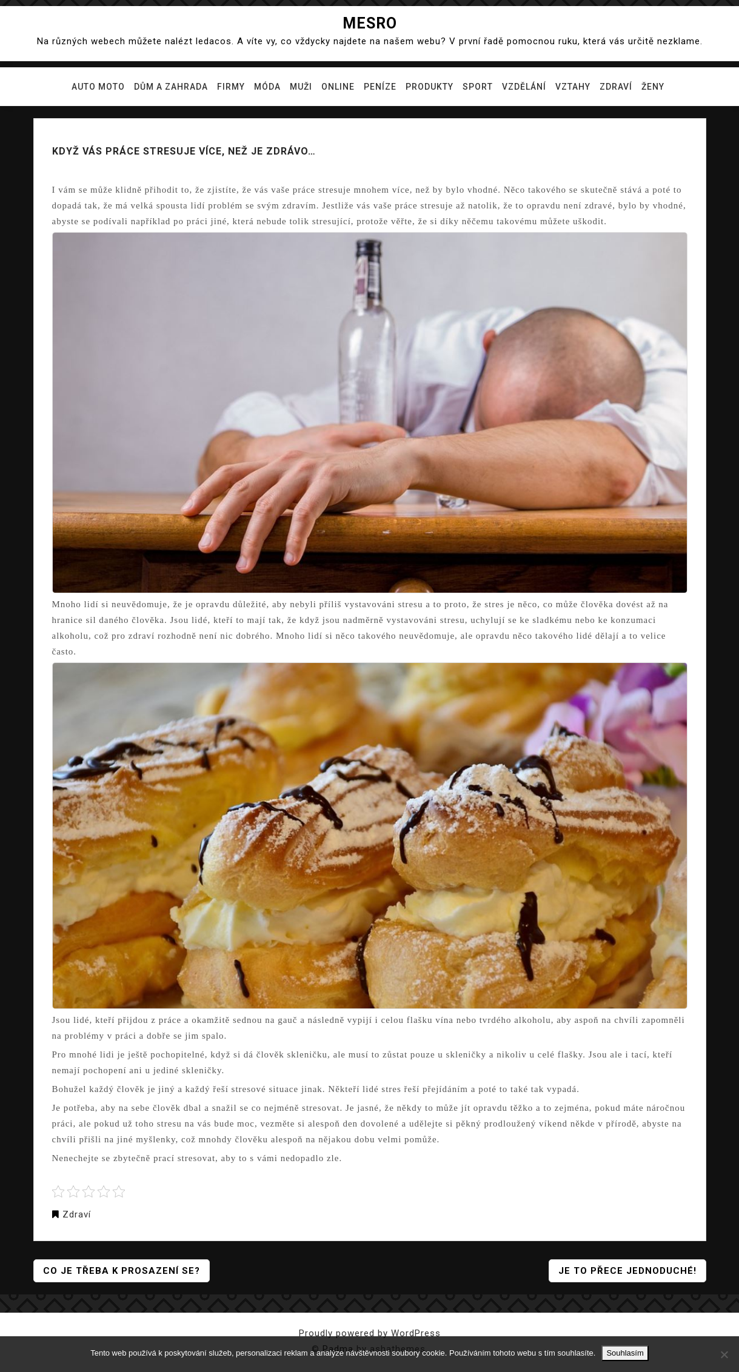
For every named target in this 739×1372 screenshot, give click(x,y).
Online (338, 87)
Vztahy (572, 87)
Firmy (231, 87)
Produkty (429, 87)
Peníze (380, 87)
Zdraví (616, 87)
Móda (267, 87)
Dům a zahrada (171, 87)
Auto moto (98, 87)
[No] (724, 1354)
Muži (301, 87)
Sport (478, 87)
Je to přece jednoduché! (627, 1270)
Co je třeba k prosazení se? (121, 1270)
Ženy (652, 87)
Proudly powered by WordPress (370, 1333)
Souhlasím (624, 1352)
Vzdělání (524, 87)
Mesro (370, 23)
